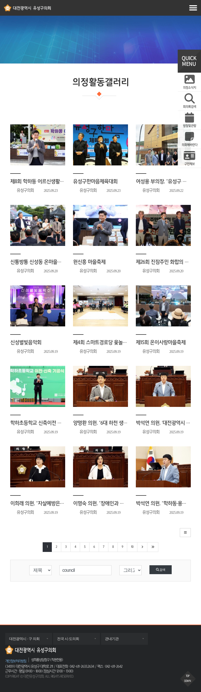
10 (132, 547)
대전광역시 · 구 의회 (29, 640)
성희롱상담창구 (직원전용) (47, 659)
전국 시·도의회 (73, 640)
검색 (160, 570)
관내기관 (117, 640)
